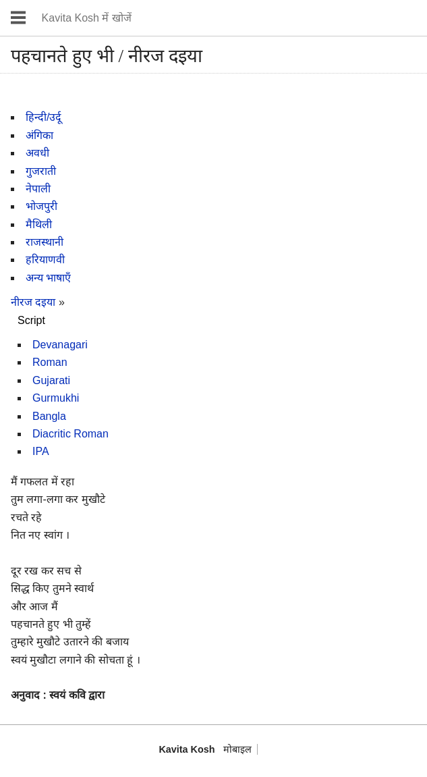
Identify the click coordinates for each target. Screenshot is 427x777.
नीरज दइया (33, 302)
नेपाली (38, 188)
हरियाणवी (45, 259)
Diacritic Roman (70, 433)
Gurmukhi (55, 398)
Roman (49, 362)
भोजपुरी (41, 206)
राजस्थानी (44, 242)
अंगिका (39, 135)
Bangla (49, 416)
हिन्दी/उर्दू (43, 117)
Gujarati (51, 380)
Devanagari (60, 344)
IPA (40, 451)
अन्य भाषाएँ (48, 278)
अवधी (37, 153)
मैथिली (39, 224)
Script (31, 320)
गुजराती (41, 171)
